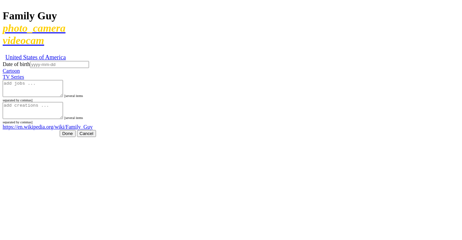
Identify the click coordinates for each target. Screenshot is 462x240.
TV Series (13, 77)
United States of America (35, 57)
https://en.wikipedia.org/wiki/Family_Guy (48, 133)
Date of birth (16, 64)
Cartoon (11, 71)
